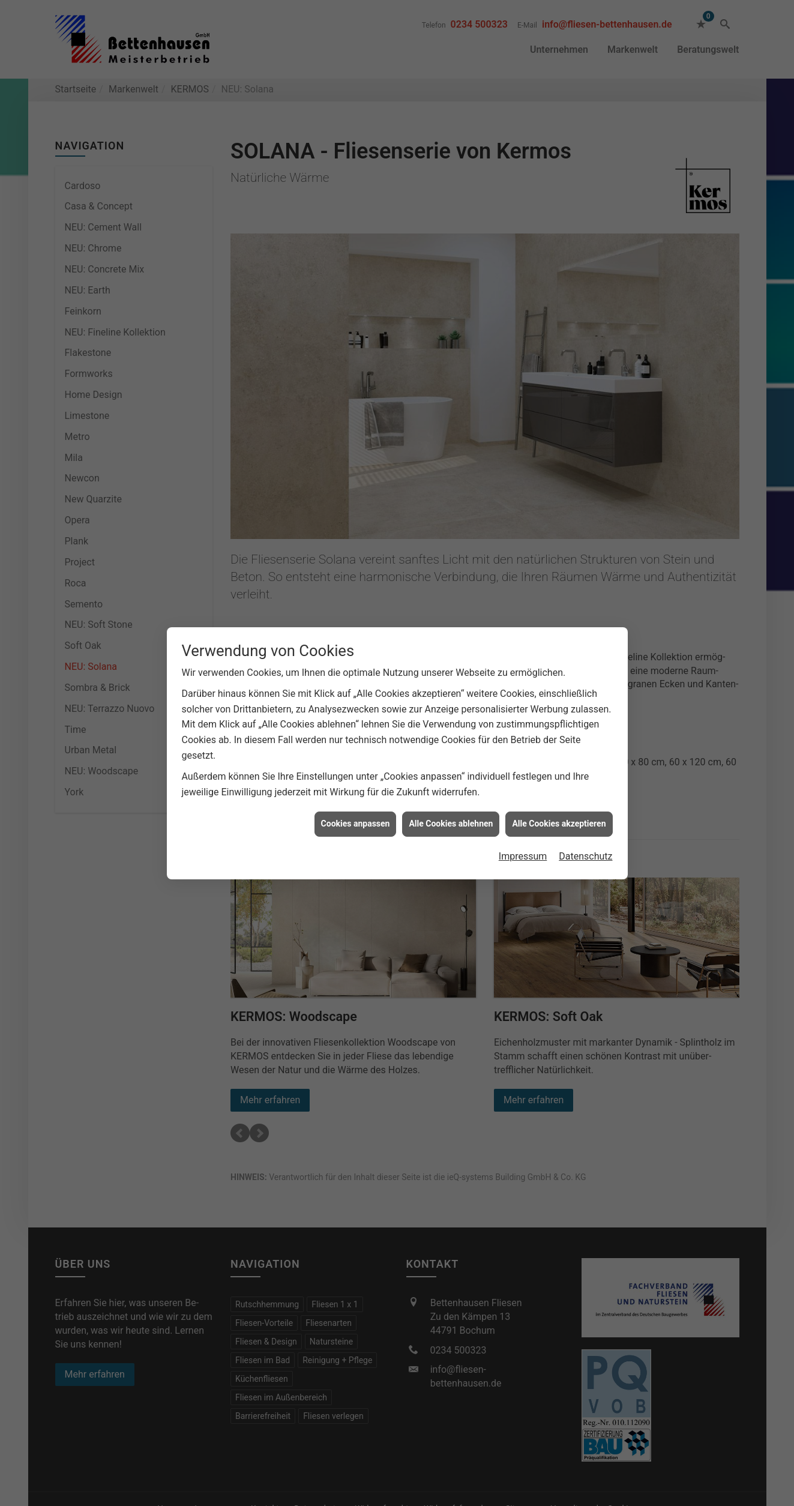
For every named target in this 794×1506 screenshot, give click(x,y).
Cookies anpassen (355, 823)
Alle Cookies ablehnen (451, 823)
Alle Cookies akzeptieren (559, 823)
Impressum (523, 856)
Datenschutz (585, 856)
